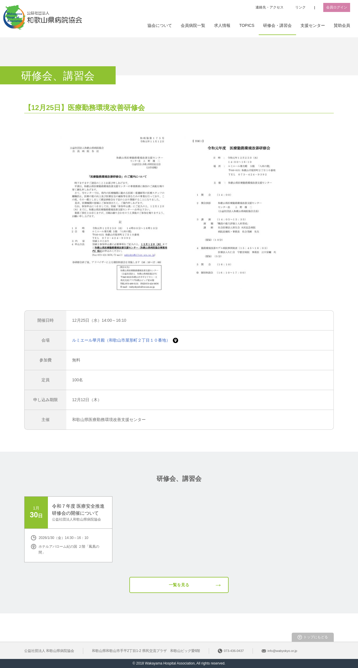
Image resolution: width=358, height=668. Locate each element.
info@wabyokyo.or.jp (282, 651)
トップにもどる (315, 637)
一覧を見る (179, 584)
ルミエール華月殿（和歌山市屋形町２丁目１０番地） (121, 340)
